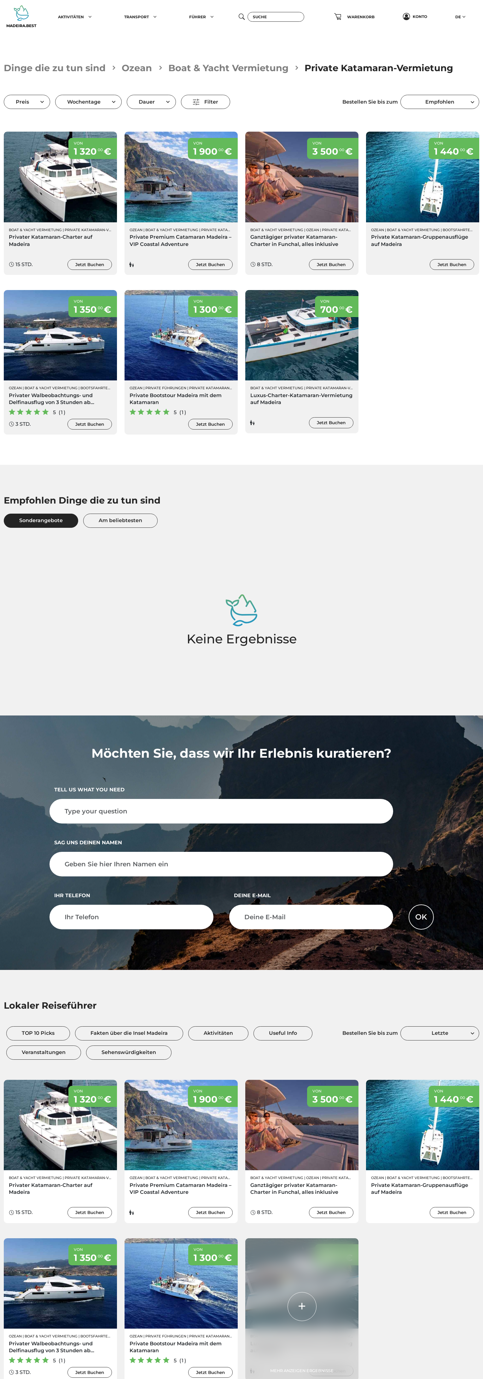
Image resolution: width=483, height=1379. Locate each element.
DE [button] (458, 16)
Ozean (137, 67)
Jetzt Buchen (89, 264)
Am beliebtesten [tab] (120, 520)
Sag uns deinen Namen (88, 843)
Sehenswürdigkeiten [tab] (129, 1052)
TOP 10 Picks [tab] (38, 1033)
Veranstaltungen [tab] (44, 1052)
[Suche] (275, 17)
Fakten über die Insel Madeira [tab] (129, 1033)
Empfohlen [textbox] (439, 102)
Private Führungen (165, 388)
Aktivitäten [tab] (218, 1033)
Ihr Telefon (72, 895)
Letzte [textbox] (440, 1033)
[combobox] (439, 102)
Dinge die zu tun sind (55, 67)
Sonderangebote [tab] (41, 520)
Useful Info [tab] (283, 1033)
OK (421, 916)
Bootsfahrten (458, 230)
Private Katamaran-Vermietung (98, 230)
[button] (90, 16)
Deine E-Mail (252, 895)
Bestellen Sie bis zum (370, 102)
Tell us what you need (89, 790)
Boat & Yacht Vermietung (228, 67)
